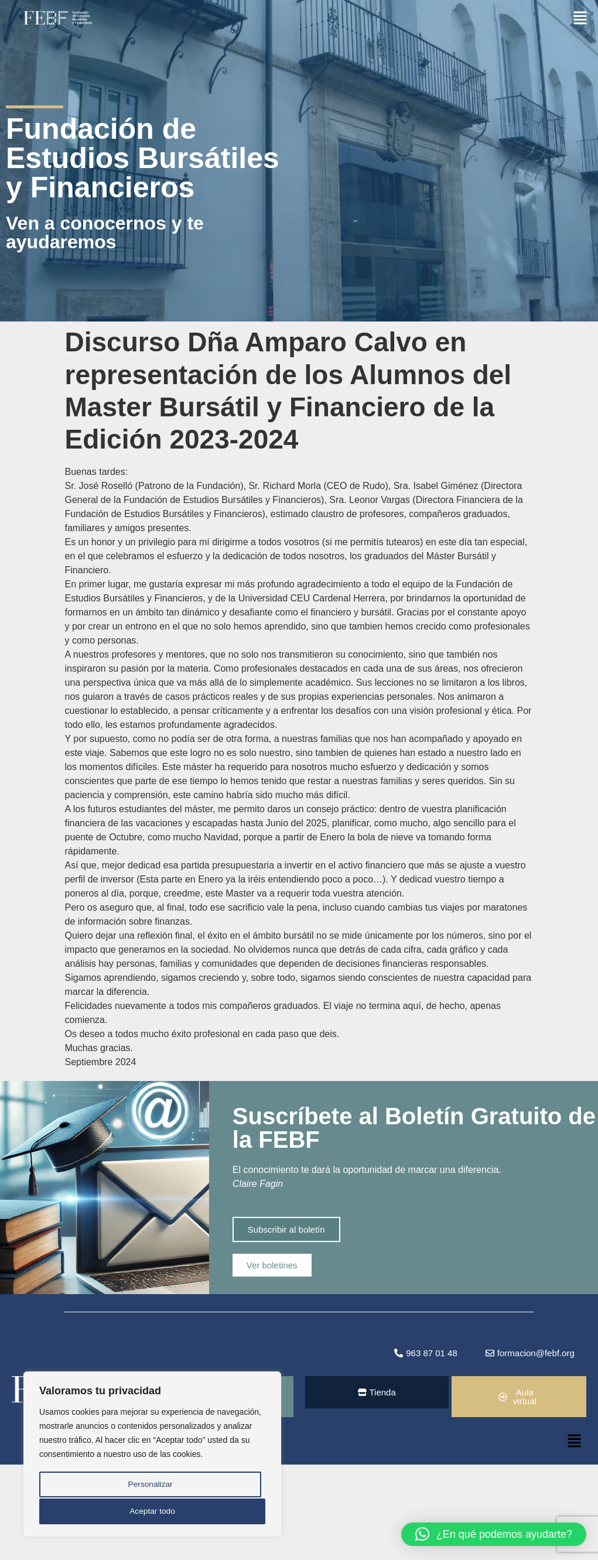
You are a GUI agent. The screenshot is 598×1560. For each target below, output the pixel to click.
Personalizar (150, 1485)
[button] (580, 17)
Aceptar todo (152, 1511)
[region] (152, 1455)
